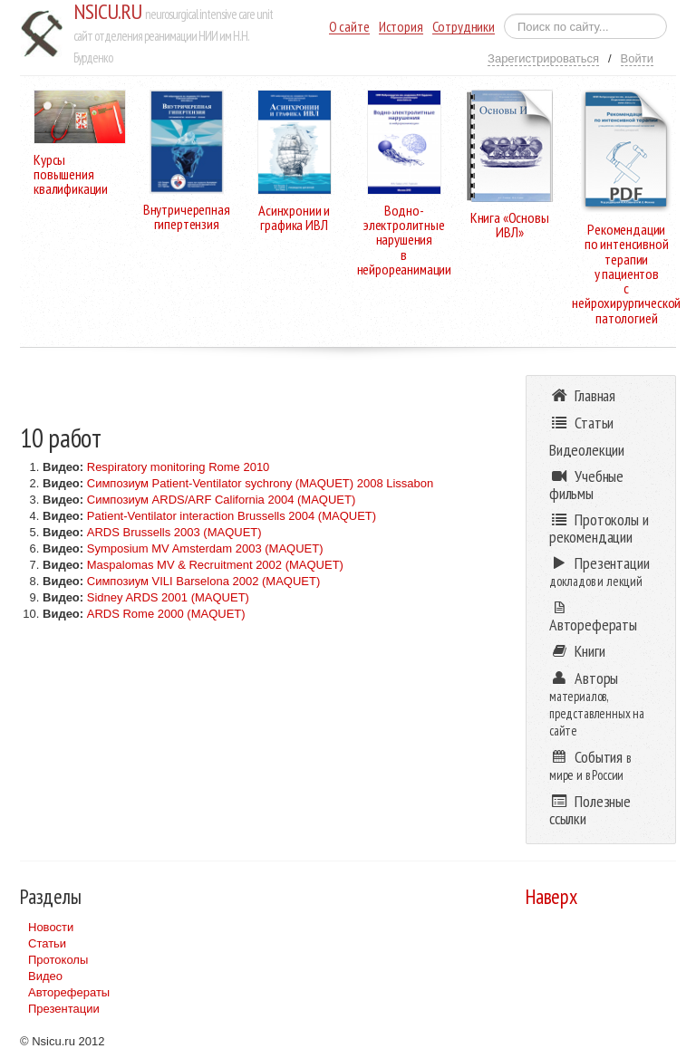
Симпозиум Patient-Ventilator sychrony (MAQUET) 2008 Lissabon (260, 483)
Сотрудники (463, 26)
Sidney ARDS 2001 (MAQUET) (168, 597)
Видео (45, 976)
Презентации (64, 1008)
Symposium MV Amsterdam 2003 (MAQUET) (205, 548)
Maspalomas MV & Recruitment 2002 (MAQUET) (215, 565)
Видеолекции (586, 449)
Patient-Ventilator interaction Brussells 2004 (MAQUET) (231, 516)
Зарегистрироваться (543, 58)
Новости (50, 927)
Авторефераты (69, 992)
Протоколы (58, 960)
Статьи (47, 943)
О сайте (349, 26)
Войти (637, 58)
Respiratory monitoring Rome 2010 (178, 467)
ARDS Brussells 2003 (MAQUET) (174, 532)
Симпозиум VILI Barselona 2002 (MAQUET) (204, 581)
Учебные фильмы (586, 485)
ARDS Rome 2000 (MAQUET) (166, 613)
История (401, 26)
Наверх (551, 896)
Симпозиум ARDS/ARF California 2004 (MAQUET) (221, 499)
